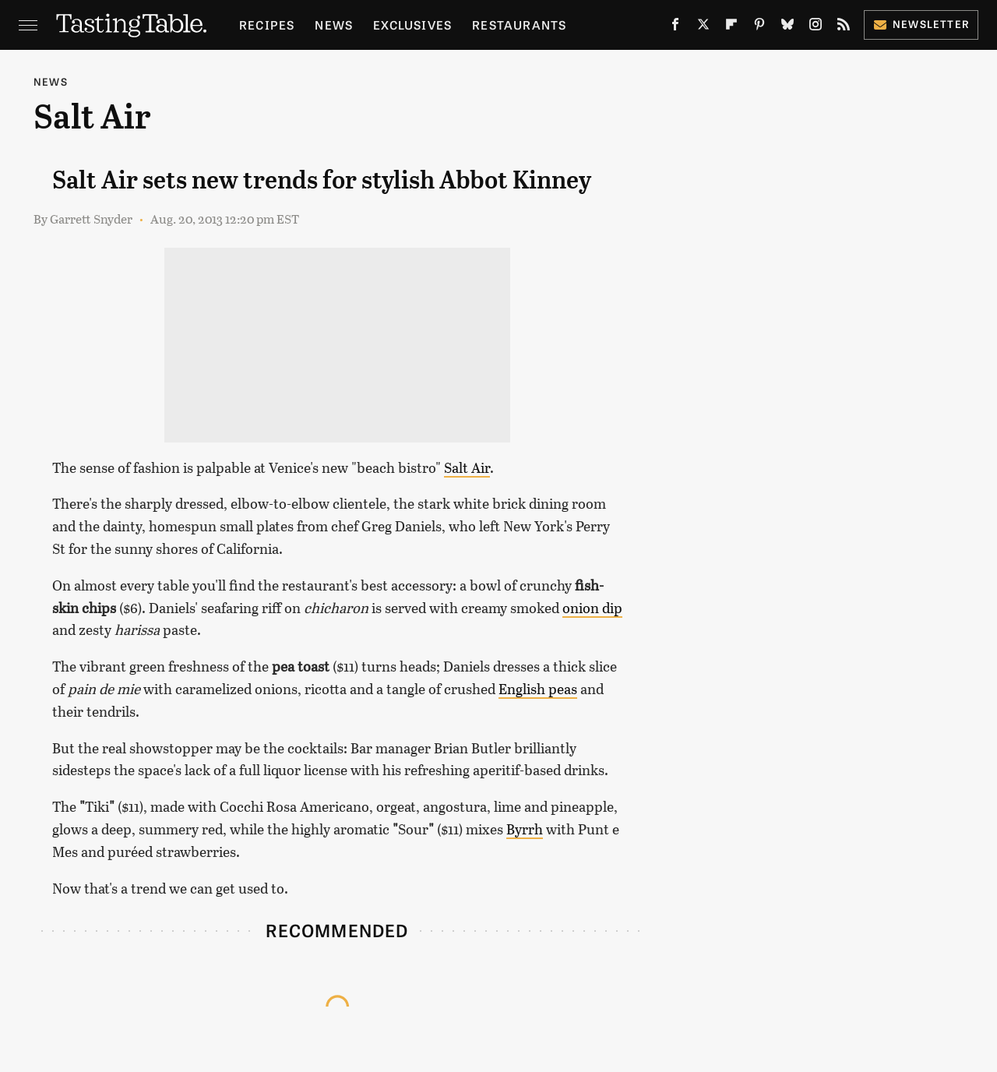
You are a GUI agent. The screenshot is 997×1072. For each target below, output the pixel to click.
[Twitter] (703, 28)
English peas (537, 689)
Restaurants (519, 25)
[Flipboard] (731, 28)
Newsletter (921, 23)
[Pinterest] (759, 28)
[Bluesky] (787, 28)
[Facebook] (675, 28)
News (334, 25)
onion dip (592, 608)
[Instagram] (815, 28)
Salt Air (467, 467)
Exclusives (412, 25)
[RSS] (843, 28)
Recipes (266, 25)
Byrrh (524, 829)
